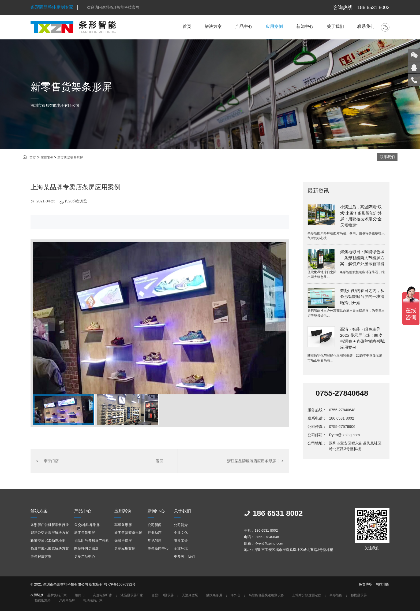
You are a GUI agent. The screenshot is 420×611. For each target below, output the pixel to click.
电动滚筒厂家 (93, 600)
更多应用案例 (124, 548)
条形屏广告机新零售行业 (50, 525)
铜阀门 (80, 595)
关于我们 (335, 26)
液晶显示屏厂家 (132, 595)
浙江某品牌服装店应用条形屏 (255, 461)
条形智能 (335, 595)
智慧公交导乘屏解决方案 (50, 533)
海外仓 (235, 595)
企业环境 (181, 548)
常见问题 (155, 541)
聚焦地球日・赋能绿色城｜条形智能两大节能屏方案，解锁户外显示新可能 (362, 257)
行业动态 (155, 533)
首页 (187, 26)
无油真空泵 (190, 595)
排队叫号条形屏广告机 (91, 541)
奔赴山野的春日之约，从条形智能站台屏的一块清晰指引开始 (362, 296)
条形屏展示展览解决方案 (50, 548)
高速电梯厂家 (102, 595)
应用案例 (274, 26)
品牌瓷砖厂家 (57, 595)
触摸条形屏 (214, 595)
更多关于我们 (184, 556)
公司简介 (181, 525)
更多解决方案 (41, 556)
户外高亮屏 (67, 600)
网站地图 (382, 584)
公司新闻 (155, 525)
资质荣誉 (181, 541)
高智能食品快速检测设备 (266, 595)
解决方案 (213, 26)
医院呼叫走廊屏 (86, 548)
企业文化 (181, 533)
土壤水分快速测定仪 (306, 595)
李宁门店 (47, 461)
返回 (159, 461)
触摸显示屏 (359, 595)
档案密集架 (43, 600)
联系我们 (365, 26)
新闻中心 (304, 26)
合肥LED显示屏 (162, 595)
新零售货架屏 (84, 533)
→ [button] (277, 324)
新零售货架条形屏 (70, 158)
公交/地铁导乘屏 (87, 525)
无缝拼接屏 (123, 541)
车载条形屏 (123, 525)
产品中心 (243, 26)
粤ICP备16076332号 (120, 584)
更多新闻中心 (158, 548)
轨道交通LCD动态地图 (48, 541)
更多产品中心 (84, 556)
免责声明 (366, 584)
